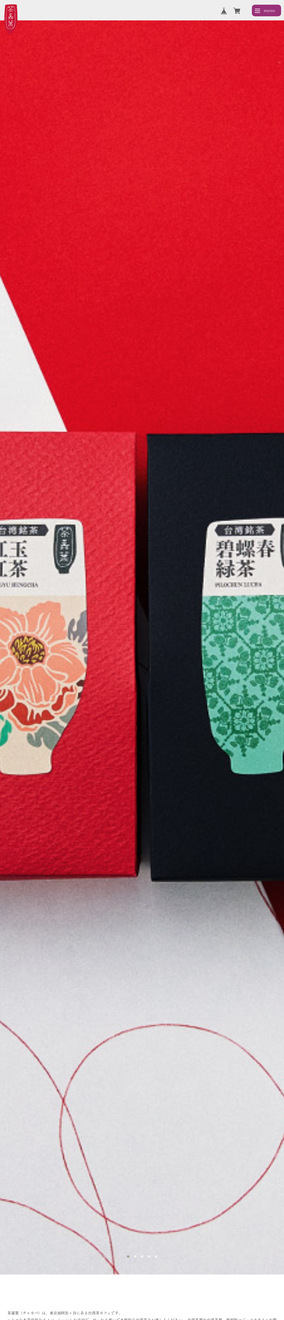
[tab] (128, 1256)
